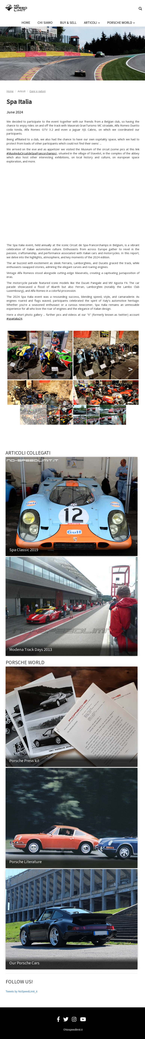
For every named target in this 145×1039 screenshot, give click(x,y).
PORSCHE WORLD (121, 22)
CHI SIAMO (45, 22)
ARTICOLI (92, 22)
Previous (16, 367)
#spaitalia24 (14, 318)
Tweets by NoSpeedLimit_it (21, 991)
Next (130, 367)
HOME (26, 22)
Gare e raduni (38, 91)
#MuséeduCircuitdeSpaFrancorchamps (31, 153)
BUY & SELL (68, 22)
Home (10, 91)
